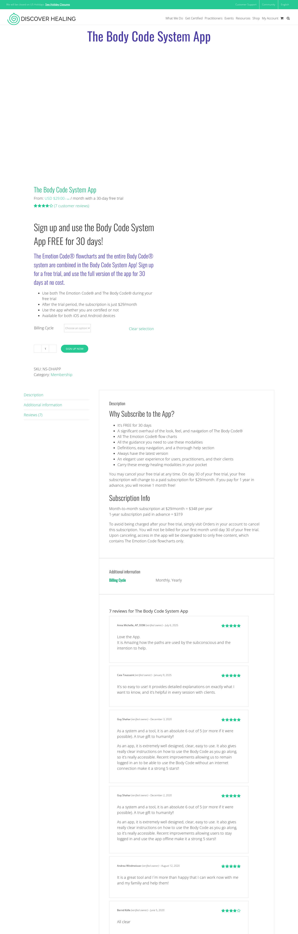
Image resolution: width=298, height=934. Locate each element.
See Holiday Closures (57, 4)
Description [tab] (33, 394)
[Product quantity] (45, 348)
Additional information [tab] (43, 404)
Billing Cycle (44, 327)
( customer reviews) (71, 205)
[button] (288, 18)
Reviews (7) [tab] (33, 414)
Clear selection (141, 328)
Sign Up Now (74, 349)
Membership (61, 374)
